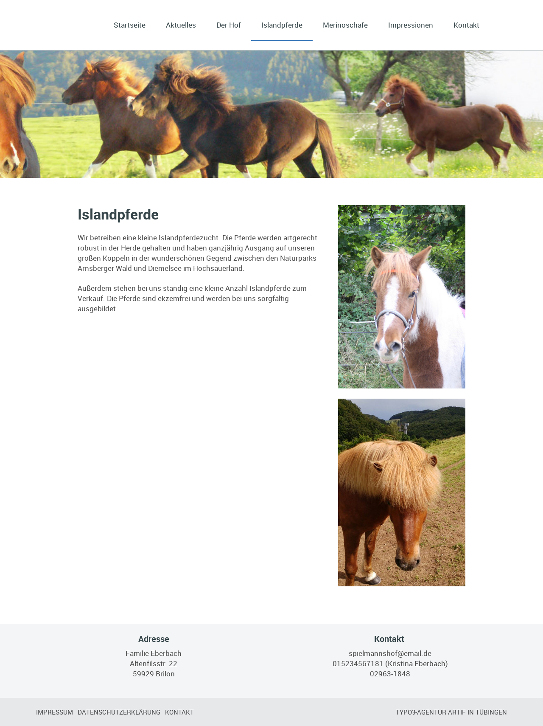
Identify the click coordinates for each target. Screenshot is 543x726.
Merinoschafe (345, 25)
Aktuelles (181, 25)
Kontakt (466, 25)
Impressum (54, 712)
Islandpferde (281, 25)
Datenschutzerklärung (119, 712)
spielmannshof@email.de (390, 653)
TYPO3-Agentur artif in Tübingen (451, 712)
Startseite (130, 25)
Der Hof (228, 25)
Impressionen (410, 25)
